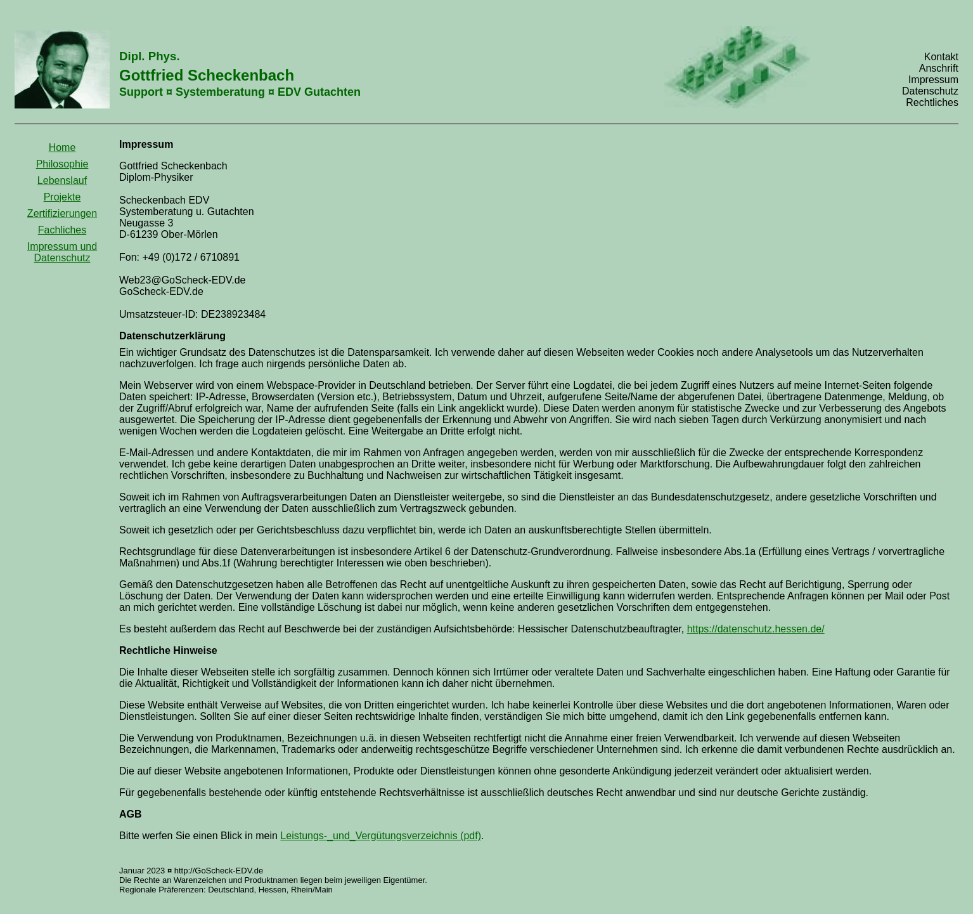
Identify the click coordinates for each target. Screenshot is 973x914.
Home (62, 147)
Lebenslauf (62, 180)
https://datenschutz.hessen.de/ (756, 628)
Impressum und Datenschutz (62, 252)
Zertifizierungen (62, 213)
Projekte (62, 197)
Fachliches (62, 230)
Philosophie (62, 164)
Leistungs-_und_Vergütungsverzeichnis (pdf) (380, 835)
